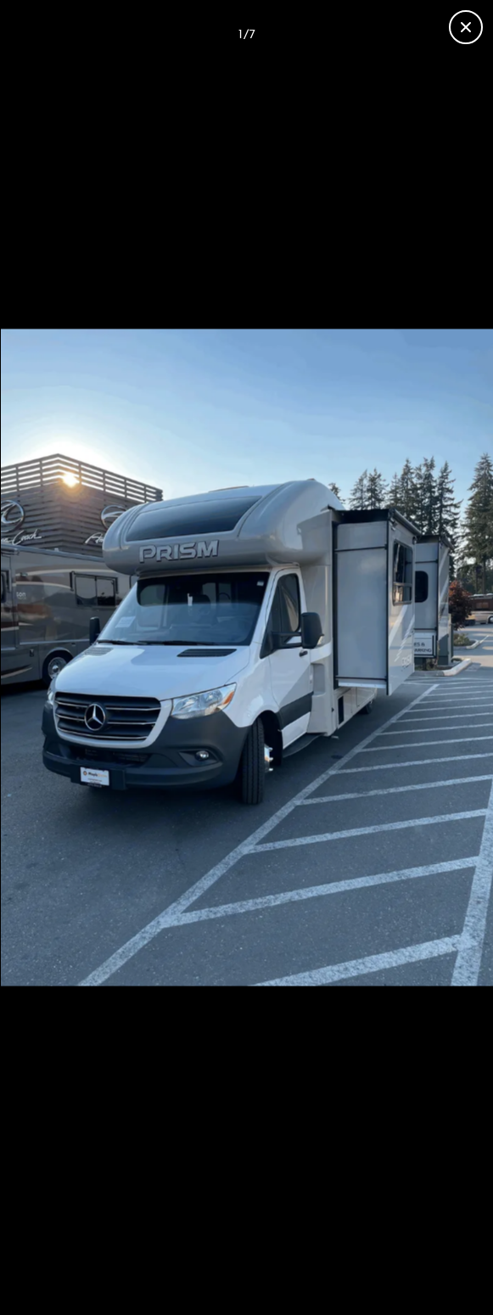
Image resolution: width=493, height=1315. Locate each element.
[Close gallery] (466, 27)
